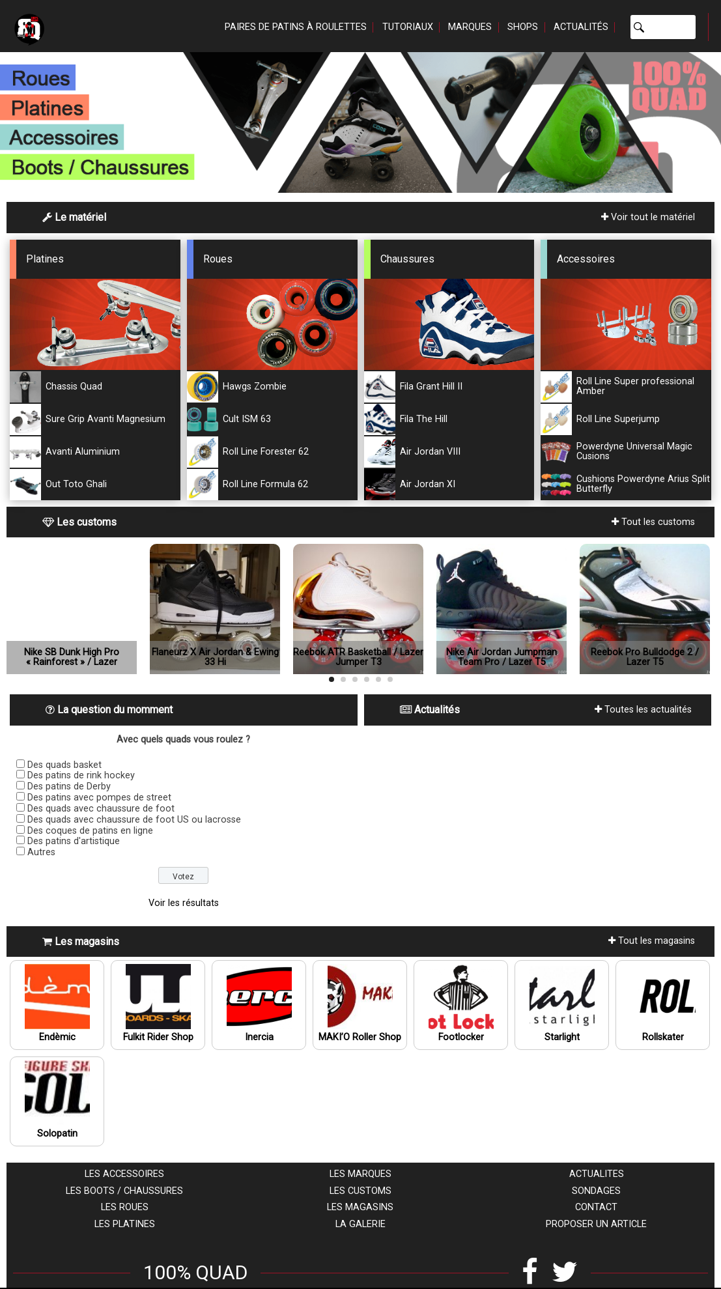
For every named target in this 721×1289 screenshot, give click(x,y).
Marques (470, 27)
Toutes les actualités (643, 709)
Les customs (360, 1191)
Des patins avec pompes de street (99, 797)
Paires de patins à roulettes (296, 27)
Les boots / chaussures (124, 1191)
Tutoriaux (407, 27)
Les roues (124, 1207)
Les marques (360, 1174)
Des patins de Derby (69, 786)
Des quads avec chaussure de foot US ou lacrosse (134, 819)
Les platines (124, 1224)
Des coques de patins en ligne (90, 830)
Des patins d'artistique (73, 841)
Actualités (581, 27)
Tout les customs (653, 522)
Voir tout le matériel (648, 217)
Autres (41, 852)
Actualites (596, 1174)
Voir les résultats (183, 903)
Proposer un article (596, 1224)
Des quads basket (64, 765)
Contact (596, 1207)
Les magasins (360, 1207)
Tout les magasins (651, 940)
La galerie (360, 1224)
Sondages (596, 1191)
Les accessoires (124, 1174)
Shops (522, 27)
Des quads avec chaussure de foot (101, 808)
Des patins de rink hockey (81, 775)
